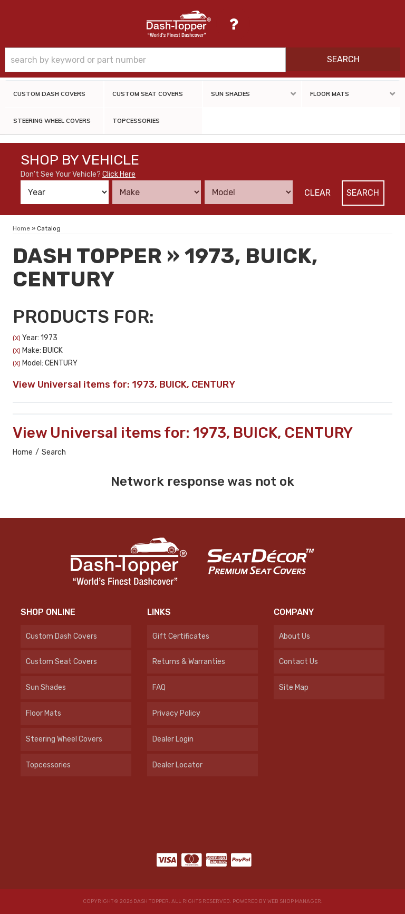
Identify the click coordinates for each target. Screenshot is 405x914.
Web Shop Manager (294, 901)
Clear (317, 193)
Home (23, 452)
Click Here (119, 174)
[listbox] (65, 192)
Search (362, 193)
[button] (202, 59)
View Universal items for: (124, 384)
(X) (17, 338)
